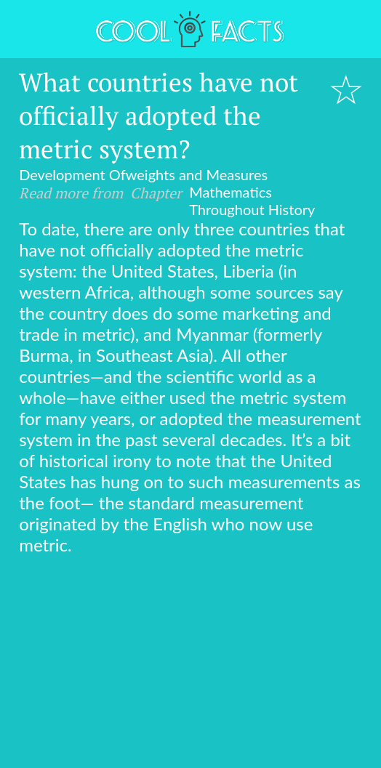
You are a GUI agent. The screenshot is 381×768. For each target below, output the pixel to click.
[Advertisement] (190, 664)
